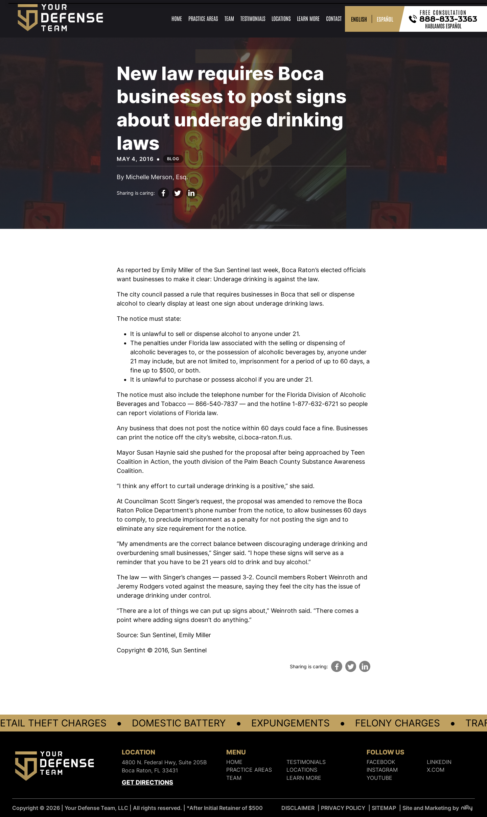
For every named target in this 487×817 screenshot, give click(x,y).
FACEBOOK (381, 762)
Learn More (308, 18)
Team (229, 18)
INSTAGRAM (382, 770)
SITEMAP (384, 807)
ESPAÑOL (385, 19)
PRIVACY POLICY (343, 807)
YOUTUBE (379, 778)
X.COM (435, 770)
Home (176, 18)
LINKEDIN (439, 762)
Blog (173, 158)
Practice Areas (203, 18)
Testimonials (252, 18)
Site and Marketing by (437, 807)
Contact (334, 18)
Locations (281, 18)
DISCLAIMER (298, 807)
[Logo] (54, 767)
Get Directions (147, 782)
